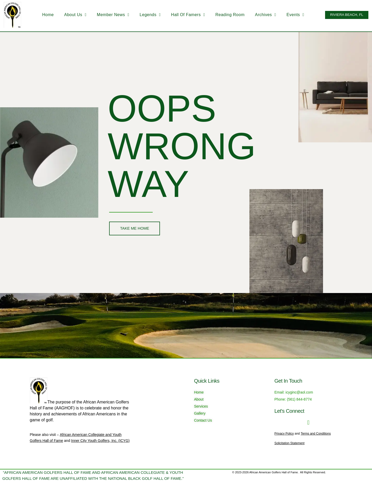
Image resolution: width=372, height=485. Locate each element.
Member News (109, 14)
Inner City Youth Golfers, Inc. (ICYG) (100, 441)
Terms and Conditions (316, 433)
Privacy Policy (284, 433)
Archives (262, 14)
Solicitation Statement (290, 443)
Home (44, 14)
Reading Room (226, 14)
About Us (72, 14)
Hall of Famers (184, 14)
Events (292, 14)
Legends (146, 14)
